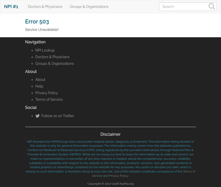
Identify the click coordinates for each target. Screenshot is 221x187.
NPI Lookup (45, 50)
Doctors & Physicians (45, 7)
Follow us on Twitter (54, 116)
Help (39, 86)
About (40, 80)
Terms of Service (49, 99)
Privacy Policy (46, 93)
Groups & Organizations (89, 7)
